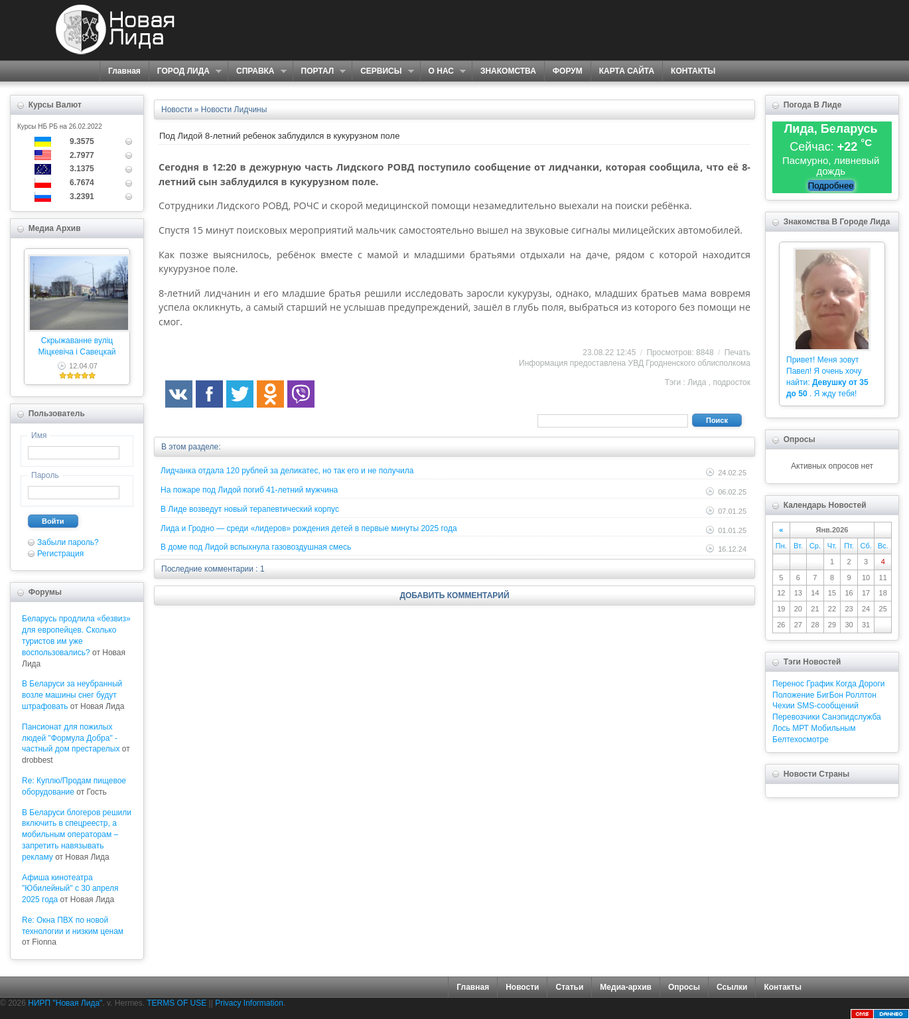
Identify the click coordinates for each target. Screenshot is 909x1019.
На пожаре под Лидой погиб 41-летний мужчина (249, 490)
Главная (124, 71)
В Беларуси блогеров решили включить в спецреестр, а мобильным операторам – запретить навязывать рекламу (76, 835)
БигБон (830, 695)
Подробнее (831, 186)
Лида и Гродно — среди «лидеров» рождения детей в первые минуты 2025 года (309, 528)
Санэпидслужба (851, 717)
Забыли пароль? (68, 542)
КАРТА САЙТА (626, 71)
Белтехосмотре (800, 739)
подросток (731, 382)
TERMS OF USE (176, 1003)
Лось (781, 728)
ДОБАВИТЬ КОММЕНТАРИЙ (454, 595)
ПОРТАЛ (319, 71)
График (819, 683)
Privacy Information (249, 1003)
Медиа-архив (626, 987)
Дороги (871, 683)
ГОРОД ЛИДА (185, 71)
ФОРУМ (568, 71)
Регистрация (60, 553)
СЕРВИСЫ (382, 71)
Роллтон (860, 695)
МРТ (800, 728)
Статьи (569, 987)
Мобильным (833, 728)
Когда (846, 683)
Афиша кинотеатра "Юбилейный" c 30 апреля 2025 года (70, 889)
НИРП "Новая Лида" (65, 1003)
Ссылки (732, 987)
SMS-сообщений (828, 705)
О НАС (443, 71)
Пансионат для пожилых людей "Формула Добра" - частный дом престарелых (70, 738)
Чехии (783, 705)
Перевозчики (795, 717)
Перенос (788, 683)
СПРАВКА (257, 71)
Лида (696, 382)
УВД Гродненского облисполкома (689, 363)
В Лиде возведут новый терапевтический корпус (250, 509)
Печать (737, 352)
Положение (793, 695)
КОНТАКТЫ (693, 71)
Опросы (684, 987)
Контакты (783, 987)
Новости (522, 987)
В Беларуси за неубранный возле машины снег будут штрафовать (72, 695)
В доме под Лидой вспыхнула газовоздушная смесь (256, 547)
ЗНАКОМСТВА (508, 71)
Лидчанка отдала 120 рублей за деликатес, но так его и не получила (287, 470)
